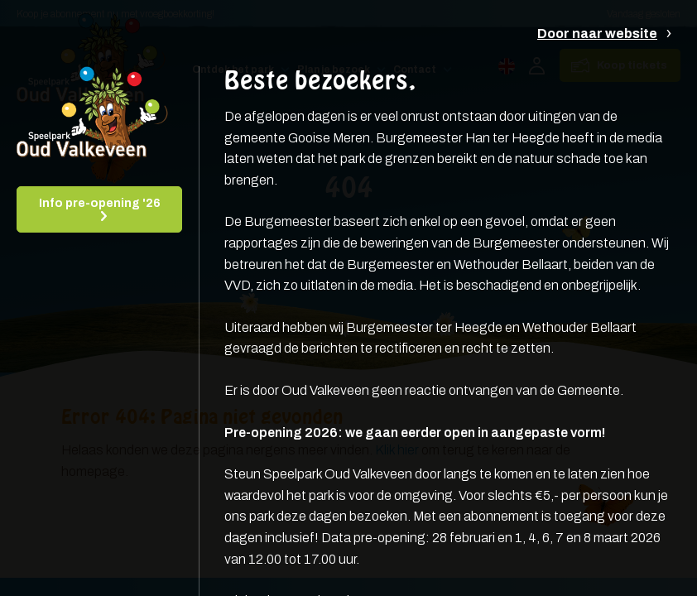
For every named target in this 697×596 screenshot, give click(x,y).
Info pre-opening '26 (100, 203)
